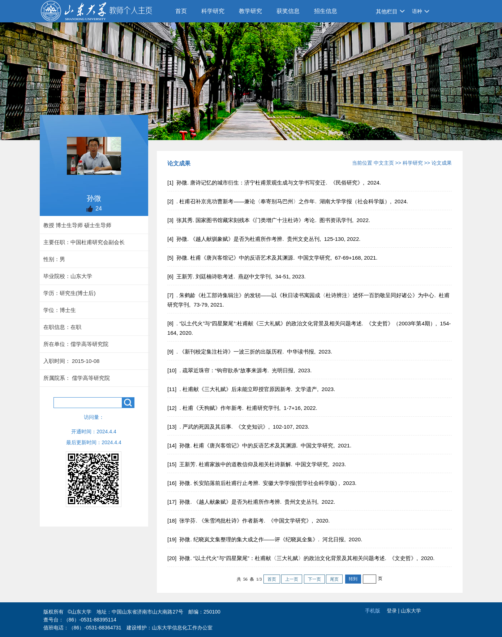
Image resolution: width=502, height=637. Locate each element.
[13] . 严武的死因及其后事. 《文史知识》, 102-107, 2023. (239, 427)
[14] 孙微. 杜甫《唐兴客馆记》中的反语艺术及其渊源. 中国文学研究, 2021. (260, 445)
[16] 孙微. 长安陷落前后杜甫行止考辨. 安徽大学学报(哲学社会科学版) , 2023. (262, 483)
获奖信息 (288, 11)
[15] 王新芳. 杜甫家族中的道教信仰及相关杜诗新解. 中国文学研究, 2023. (257, 464)
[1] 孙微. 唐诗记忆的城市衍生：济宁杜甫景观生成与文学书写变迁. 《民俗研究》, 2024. (274, 182)
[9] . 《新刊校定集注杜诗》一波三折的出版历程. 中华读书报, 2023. (250, 351)
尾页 (334, 579)
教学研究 (250, 11)
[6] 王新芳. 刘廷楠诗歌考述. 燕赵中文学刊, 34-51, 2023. (237, 276)
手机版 (372, 611)
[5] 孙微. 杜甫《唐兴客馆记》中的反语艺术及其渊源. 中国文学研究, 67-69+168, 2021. (273, 258)
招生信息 (325, 11)
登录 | (394, 611)
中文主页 (384, 163)
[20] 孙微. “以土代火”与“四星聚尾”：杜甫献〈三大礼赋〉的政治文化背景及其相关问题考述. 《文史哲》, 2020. (301, 558)
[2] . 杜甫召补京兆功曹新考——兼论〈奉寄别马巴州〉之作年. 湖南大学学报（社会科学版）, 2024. (288, 201)
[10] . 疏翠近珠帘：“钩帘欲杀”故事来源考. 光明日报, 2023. (240, 370)
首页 (181, 11)
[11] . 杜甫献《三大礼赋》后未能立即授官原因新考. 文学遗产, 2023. (251, 389)
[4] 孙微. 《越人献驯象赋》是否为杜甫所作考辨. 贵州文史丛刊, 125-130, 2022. (264, 239)
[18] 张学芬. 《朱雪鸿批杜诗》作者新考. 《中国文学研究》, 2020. (249, 520)
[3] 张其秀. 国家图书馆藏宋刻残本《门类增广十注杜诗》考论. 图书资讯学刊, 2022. (269, 220)
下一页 (314, 579)
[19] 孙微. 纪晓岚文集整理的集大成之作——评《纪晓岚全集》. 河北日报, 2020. (265, 539)
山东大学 (411, 611)
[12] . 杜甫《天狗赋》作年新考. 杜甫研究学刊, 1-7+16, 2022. (243, 408)
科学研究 (212, 11)
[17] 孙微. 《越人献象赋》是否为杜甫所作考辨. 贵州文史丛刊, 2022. (251, 502)
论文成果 (442, 163)
